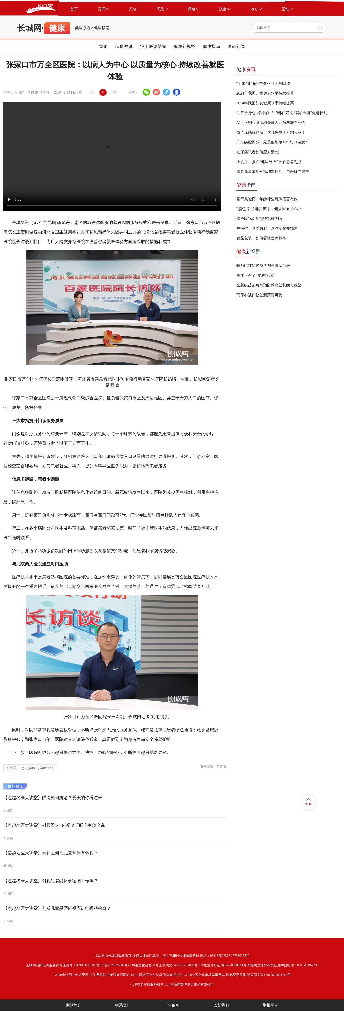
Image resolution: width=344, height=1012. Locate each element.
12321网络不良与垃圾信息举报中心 (157, 975)
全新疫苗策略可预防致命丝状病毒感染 (268, 285)
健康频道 (82, 28)
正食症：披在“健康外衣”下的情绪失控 (268, 162)
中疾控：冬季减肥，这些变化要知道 (267, 228)
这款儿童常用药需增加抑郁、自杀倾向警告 (272, 172)
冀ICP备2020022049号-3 (113, 965)
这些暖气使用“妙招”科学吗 (259, 219)
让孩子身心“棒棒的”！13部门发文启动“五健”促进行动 (281, 113)
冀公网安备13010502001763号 (268, 975)
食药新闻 (236, 46)
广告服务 (172, 1005)
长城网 (29, 28)
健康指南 (101, 28)
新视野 (248, 251)
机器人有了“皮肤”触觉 (255, 275)
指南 (246, 185)
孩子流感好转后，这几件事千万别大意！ (270, 132)
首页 (103, 46)
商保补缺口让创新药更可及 (259, 295)
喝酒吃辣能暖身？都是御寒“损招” (264, 266)
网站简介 (73, 1005)
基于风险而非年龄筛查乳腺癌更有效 (267, 199)
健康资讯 (124, 46)
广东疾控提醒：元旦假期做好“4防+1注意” (271, 142)
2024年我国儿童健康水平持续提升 (265, 93)
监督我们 (221, 1005)
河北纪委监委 (236, 975)
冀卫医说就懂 (153, 46)
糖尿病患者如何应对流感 (257, 152)
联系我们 (122, 1005)
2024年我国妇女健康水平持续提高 (265, 103)
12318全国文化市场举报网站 (204, 975)
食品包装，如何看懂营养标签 (261, 238)
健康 (246, 69)
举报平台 (270, 1005)
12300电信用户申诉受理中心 (74, 975)
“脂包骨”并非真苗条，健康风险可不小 (268, 209)
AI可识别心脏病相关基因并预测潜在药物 (271, 123)
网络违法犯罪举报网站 (113, 975)
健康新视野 (184, 46)
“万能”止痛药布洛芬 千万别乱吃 (263, 83)
